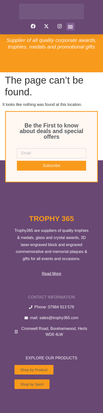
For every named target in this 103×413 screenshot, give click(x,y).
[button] (70, 27)
